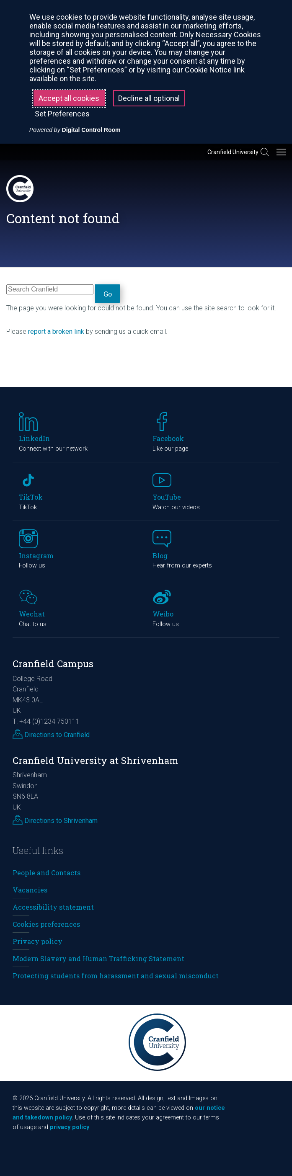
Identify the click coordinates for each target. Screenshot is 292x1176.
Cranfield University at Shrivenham (95, 760)
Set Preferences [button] (62, 113)
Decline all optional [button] (149, 98)
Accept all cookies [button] (69, 98)
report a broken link (56, 331)
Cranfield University (232, 152)
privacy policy (69, 1127)
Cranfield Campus (53, 664)
